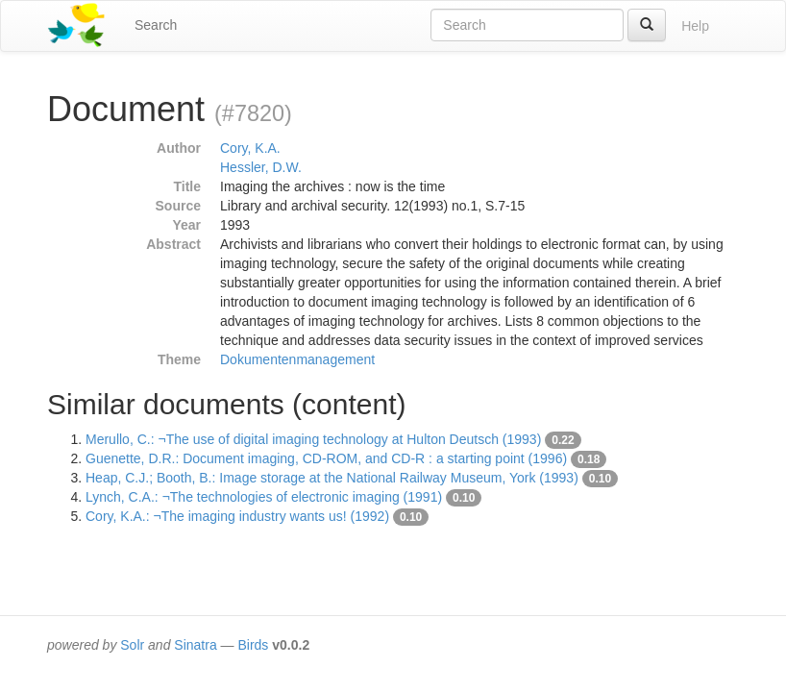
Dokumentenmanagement (297, 359)
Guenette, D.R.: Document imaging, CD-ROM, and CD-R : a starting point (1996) (326, 458)
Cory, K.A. (250, 148)
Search (156, 25)
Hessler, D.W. (261, 167)
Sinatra (195, 645)
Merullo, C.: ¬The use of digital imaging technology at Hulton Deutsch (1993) (313, 439)
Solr (132, 645)
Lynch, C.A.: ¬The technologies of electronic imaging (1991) (264, 497)
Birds (252, 645)
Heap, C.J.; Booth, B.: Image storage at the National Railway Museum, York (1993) (332, 477)
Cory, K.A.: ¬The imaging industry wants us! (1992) (237, 516)
